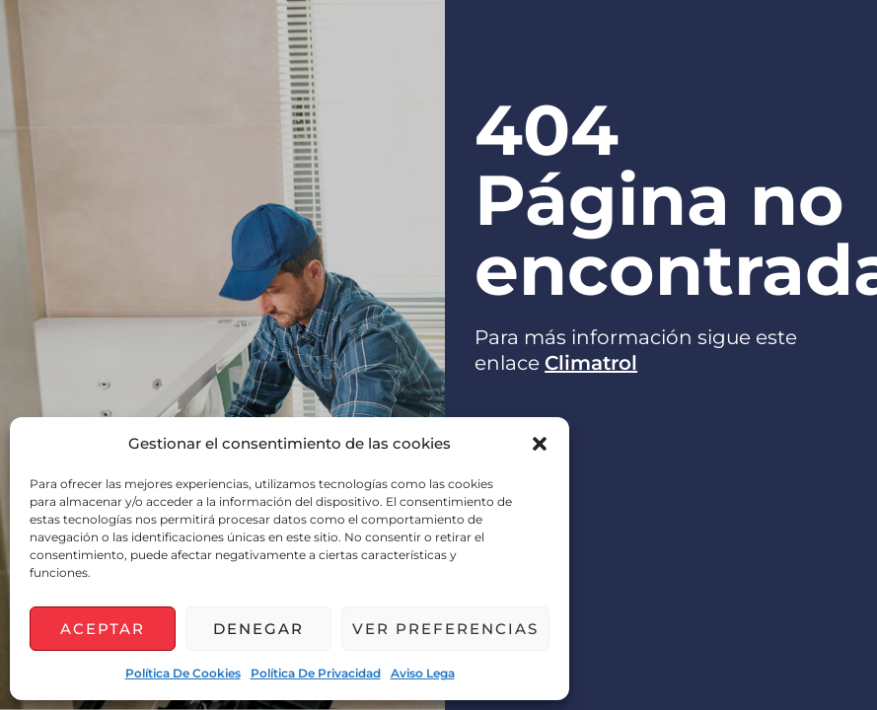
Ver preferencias (445, 628)
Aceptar (102, 628)
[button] (539, 444)
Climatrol (591, 363)
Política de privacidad (316, 673)
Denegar (258, 628)
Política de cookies (183, 673)
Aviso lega (423, 673)
